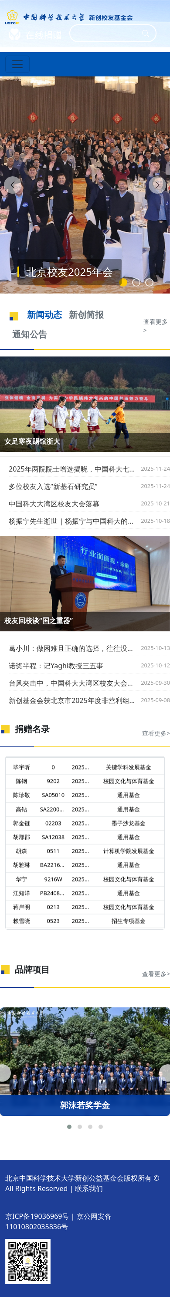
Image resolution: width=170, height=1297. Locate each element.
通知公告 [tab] (29, 334)
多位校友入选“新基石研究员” (53, 486)
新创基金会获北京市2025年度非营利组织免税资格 (72, 700)
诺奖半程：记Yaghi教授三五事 (56, 665)
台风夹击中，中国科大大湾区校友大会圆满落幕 (72, 683)
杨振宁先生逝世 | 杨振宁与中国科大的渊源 (72, 521)
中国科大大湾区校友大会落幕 (54, 503)
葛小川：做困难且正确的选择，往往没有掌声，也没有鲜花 (72, 648)
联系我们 (89, 1188)
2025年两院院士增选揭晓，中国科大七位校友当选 (72, 469)
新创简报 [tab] (86, 315)
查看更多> (155, 325)
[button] (69, 1126)
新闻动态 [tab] (44, 315)
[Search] (107, 33)
